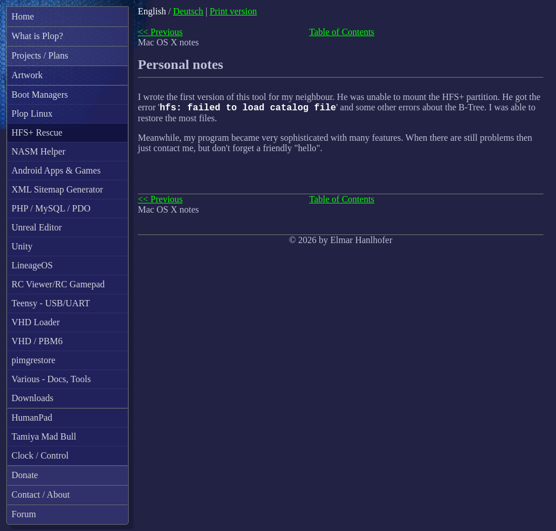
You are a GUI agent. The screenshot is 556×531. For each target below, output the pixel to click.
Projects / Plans (39, 55)
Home (22, 16)
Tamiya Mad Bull (43, 436)
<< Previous (160, 32)
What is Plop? (37, 36)
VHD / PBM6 (37, 341)
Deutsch (188, 11)
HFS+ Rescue (37, 132)
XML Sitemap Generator (57, 189)
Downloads (32, 398)
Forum (23, 514)
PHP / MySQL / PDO (51, 208)
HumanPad (31, 417)
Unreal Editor (36, 227)
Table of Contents (341, 32)
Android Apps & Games (56, 170)
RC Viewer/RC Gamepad (58, 284)
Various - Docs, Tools (51, 379)
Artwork (27, 75)
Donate (24, 475)
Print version (233, 11)
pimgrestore (33, 360)
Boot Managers (39, 94)
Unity (21, 246)
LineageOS (32, 265)
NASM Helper (38, 151)
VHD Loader (35, 322)
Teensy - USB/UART (50, 303)
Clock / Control (40, 455)
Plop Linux (32, 113)
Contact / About (40, 494)
